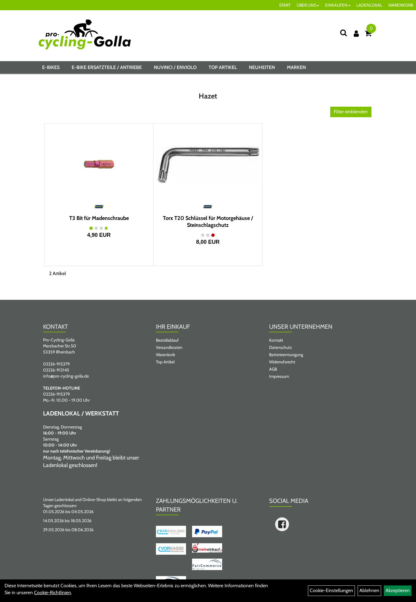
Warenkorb (165, 354)
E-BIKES (51, 67)
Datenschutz (280, 347)
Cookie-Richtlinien (52, 592)
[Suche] (343, 33)
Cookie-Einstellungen (331, 590)
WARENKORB (400, 5)
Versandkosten (169, 347)
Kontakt (276, 340)
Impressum (279, 376)
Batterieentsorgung (286, 354)
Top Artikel (223, 67)
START (284, 5)
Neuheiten (262, 67)
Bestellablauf (167, 340)
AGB (273, 369)
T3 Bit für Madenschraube (99, 218)
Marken (296, 67)
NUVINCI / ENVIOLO (175, 67)
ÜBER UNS (307, 5)
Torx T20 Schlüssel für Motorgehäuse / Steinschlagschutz (208, 221)
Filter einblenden (351, 111)
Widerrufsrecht (282, 362)
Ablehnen (369, 590)
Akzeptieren (398, 590)
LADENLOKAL (369, 5)
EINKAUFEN (337, 5)
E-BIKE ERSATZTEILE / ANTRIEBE (107, 67)
